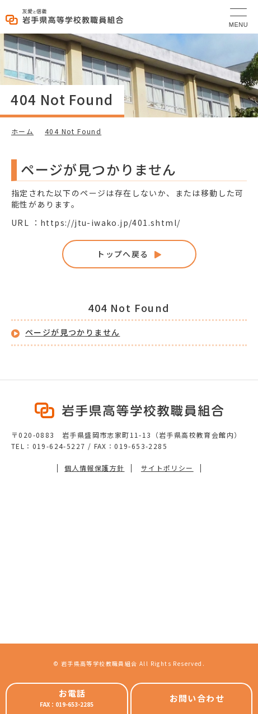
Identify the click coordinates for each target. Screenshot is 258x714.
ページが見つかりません (72, 332)
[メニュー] (238, 17)
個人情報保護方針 (94, 467)
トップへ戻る (122, 253)
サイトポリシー (167, 467)
